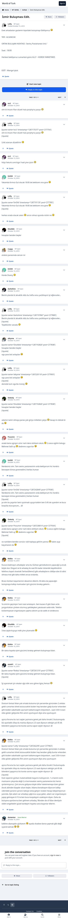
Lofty (10, 24)
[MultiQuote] (3, 115)
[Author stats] (64, 25)
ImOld (10, 176)
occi (9, 103)
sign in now (54, 855)
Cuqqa (10, 249)
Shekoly (11, 398)
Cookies (39, 911)
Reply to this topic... (12, 865)
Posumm (11, 437)
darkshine (12, 289)
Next (59, 97)
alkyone (11, 338)
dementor (12, 817)
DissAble (11, 229)
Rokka (10, 559)
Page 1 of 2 (34, 97)
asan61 (10, 664)
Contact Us (30, 911)
